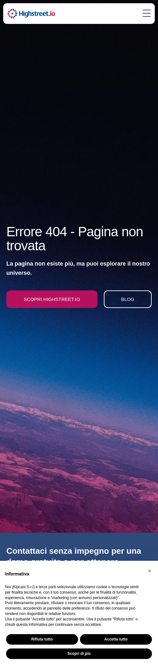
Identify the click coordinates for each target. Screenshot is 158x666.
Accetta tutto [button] (115, 639)
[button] (150, 571)
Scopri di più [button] (79, 653)
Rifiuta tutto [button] (42, 639)
